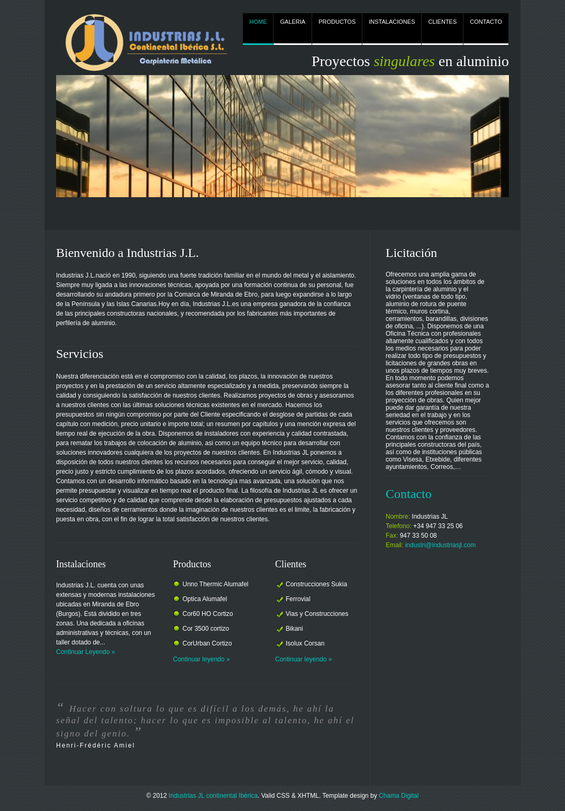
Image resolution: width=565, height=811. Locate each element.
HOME (258, 22)
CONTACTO (486, 22)
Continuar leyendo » (201, 659)
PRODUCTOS (337, 22)
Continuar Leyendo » (85, 652)
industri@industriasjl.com (440, 545)
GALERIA (292, 22)
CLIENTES (442, 22)
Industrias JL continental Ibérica (213, 795)
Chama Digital (398, 795)
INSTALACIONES (392, 22)
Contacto (409, 494)
